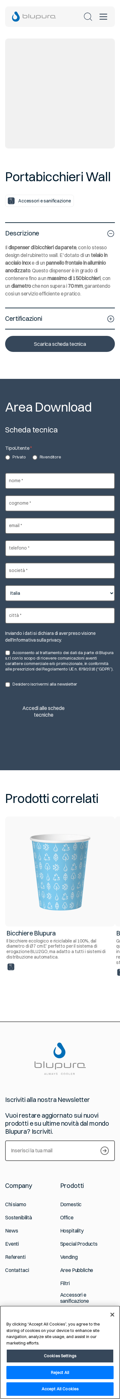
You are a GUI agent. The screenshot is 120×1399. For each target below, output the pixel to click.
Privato (15, 457)
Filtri (65, 1283)
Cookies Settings (60, 1355)
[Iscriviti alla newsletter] (105, 1151)
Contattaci (17, 1270)
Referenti (15, 1257)
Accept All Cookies (60, 1388)
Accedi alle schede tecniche (43, 711)
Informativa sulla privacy (37, 640)
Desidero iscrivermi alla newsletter (41, 684)
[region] (60, 1352)
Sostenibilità (18, 1218)
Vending (69, 1257)
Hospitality (72, 1231)
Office (67, 1218)
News (11, 1231)
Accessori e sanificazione (74, 1298)
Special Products (79, 1244)
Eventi (12, 1244)
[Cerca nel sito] (88, 17)
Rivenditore (46, 457)
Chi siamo (15, 1204)
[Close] (112, 1315)
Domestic (71, 1204)
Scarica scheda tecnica (60, 344)
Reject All (60, 1372)
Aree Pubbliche (76, 1270)
